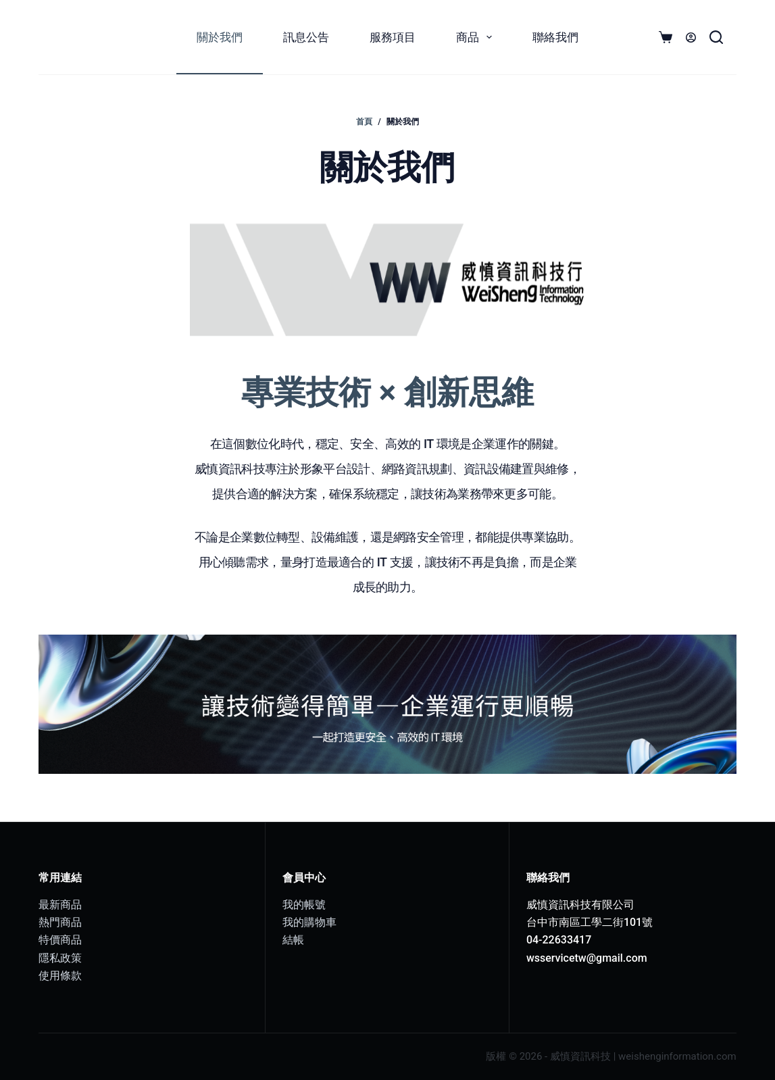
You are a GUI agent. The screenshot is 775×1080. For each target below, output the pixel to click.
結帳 (293, 939)
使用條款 (60, 975)
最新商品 (60, 904)
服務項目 (393, 37)
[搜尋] (716, 37)
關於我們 (220, 37)
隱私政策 (60, 958)
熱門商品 (60, 922)
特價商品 (60, 939)
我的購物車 (309, 922)
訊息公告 (306, 37)
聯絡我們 (555, 37)
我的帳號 (304, 904)
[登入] (691, 37)
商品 (476, 37)
